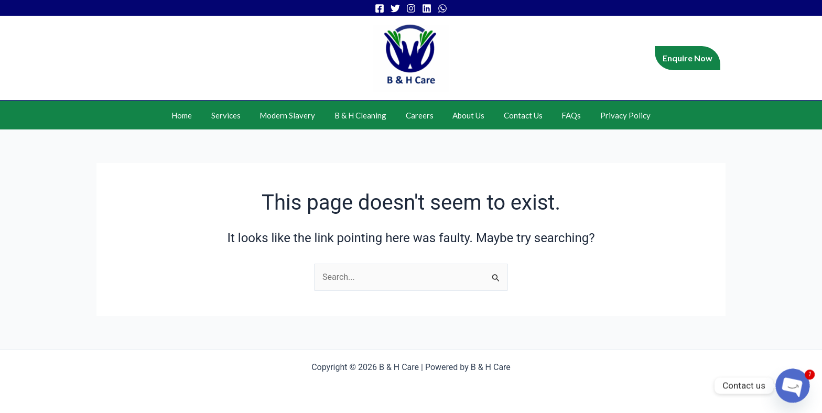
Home (196, 115)
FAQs (561, 115)
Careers (420, 115)
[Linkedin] (426, 8)
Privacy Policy (612, 115)
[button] (687, 58)
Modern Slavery (294, 115)
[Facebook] (379, 8)
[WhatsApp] (442, 8)
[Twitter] (395, 8)
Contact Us (516, 115)
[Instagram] (411, 8)
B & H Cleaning (364, 115)
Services (236, 115)
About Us (465, 115)
